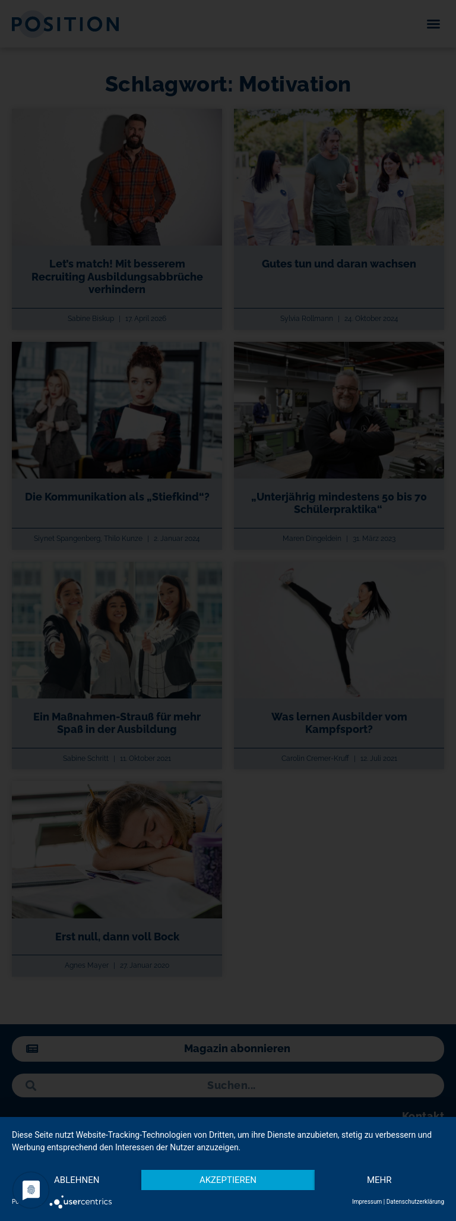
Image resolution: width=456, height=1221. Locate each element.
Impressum (367, 1201)
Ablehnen (76, 1180)
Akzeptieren (228, 1180)
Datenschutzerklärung (415, 1201)
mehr (379, 1180)
